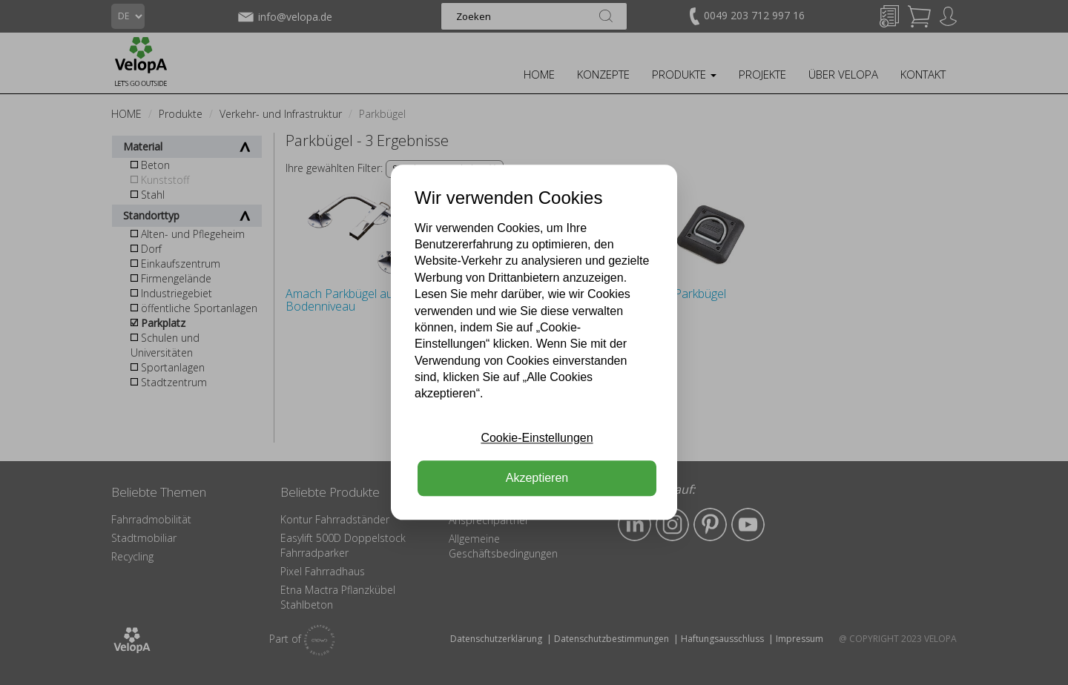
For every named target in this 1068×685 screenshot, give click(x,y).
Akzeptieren (537, 478)
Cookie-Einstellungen (537, 437)
